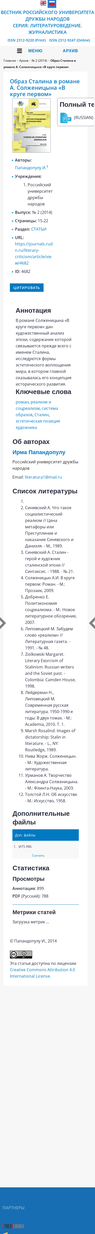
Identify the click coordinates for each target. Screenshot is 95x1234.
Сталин (41, 414)
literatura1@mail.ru (43, 477)
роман (22, 402)
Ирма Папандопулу (38, 452)
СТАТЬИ (38, 229)
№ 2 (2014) (39, 60)
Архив (70, 51)
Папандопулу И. (30, 168)
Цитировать (26, 287)
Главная (10, 60)
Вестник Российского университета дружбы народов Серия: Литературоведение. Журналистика (47, 22)
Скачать (38, 855)
